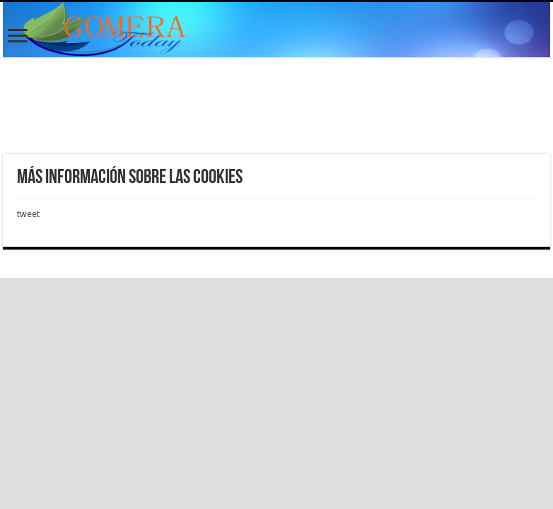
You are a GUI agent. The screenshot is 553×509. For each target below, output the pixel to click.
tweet (28, 214)
